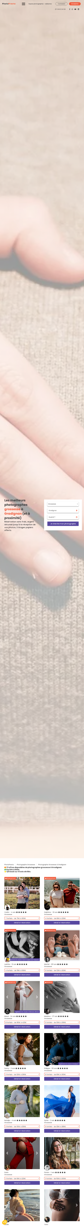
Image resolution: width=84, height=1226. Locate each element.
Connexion (61, 4)
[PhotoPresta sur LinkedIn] (78, 9)
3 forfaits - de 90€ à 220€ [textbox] (15, 1178)
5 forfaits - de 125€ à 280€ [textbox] (55, 1126)
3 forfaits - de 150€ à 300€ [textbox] (55, 1178)
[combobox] (63, 504)
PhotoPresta (9, 864)
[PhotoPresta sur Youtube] (75, 9)
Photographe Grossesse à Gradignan (52, 864)
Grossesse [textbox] (52, 504)
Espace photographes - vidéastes (40, 4)
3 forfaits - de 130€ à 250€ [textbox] (15, 1126)
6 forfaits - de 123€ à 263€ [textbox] (55, 970)
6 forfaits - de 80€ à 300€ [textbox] (55, 1074)
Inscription (74, 4)
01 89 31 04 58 (61, 9)
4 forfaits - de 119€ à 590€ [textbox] (15, 970)
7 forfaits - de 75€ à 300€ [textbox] (15, 918)
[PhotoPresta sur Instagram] (72, 9)
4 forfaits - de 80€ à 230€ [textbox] (55, 918)
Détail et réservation (22, 923)
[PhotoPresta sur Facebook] (70, 9)
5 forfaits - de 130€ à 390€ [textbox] (55, 1022)
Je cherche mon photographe (63, 524)
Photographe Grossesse (26, 864)
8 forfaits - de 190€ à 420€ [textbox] (15, 1022)
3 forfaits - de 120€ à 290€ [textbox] (15, 1074)
